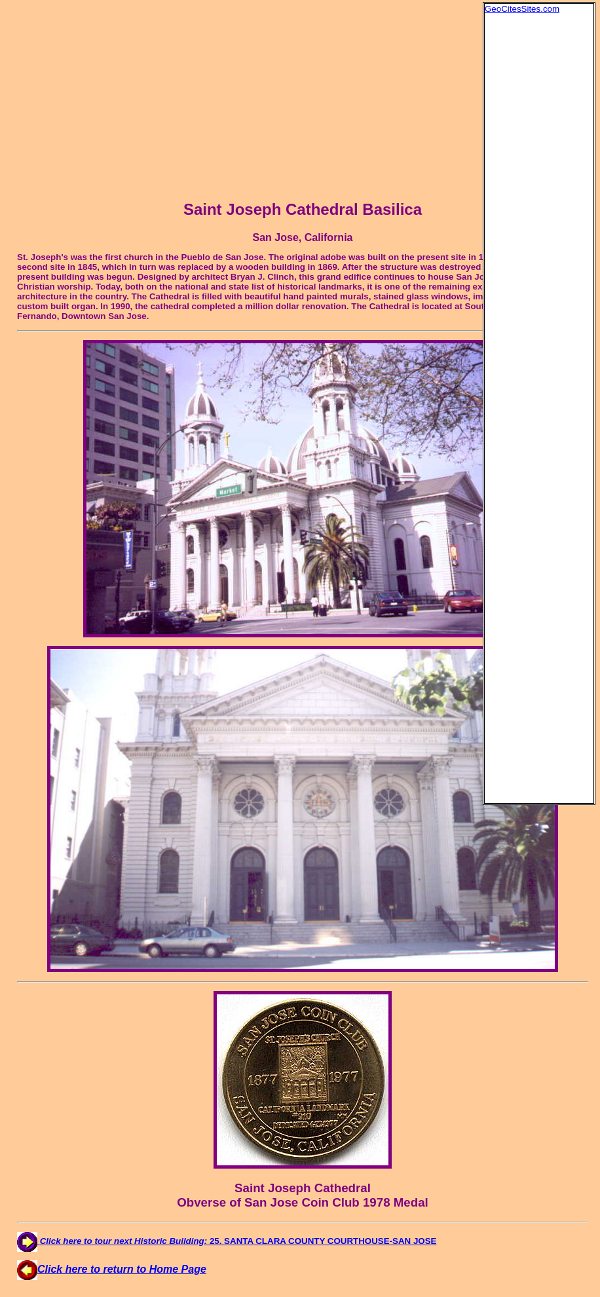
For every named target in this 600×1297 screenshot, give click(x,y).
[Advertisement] (537, 210)
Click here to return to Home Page (111, 1269)
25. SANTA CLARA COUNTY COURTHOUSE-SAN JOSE (226, 1241)
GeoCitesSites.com (522, 9)
